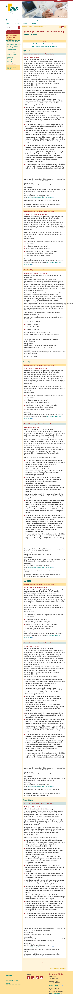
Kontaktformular (55, 990)
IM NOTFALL (60, 1)
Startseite (24, 23)
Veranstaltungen (11, 61)
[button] (28, 974)
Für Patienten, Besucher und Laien (44, 40)
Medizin (22, 20)
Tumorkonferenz (11, 46)
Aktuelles (9, 58)
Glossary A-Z (9, 980)
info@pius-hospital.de (55, 982)
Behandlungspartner (12, 49)
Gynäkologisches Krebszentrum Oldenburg (12, 34)
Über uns (63, 20)
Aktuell (57, 20)
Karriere (48, 20)
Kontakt (8, 974)
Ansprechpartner (12, 51)
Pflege (37, 20)
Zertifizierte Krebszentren (40, 23)
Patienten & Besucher (13, 20)
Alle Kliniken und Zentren (11, 64)
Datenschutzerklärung (12, 977)
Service (53, 20)
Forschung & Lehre (30, 20)
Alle (44, 38)
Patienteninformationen (13, 41)
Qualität (42, 20)
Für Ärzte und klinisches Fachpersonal (44, 43)
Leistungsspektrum (12, 38)
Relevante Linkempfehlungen (12, 54)
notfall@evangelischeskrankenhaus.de (40, 194)
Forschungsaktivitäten (13, 43)
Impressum (9, 972)
